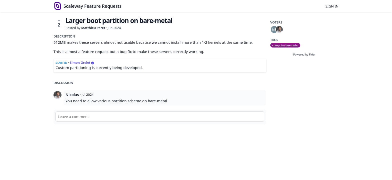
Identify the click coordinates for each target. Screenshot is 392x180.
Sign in (332, 6)
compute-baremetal (285, 45)
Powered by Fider (304, 54)
